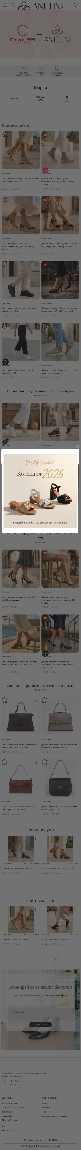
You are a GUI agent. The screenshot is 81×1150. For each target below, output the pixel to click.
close (77, 473)
